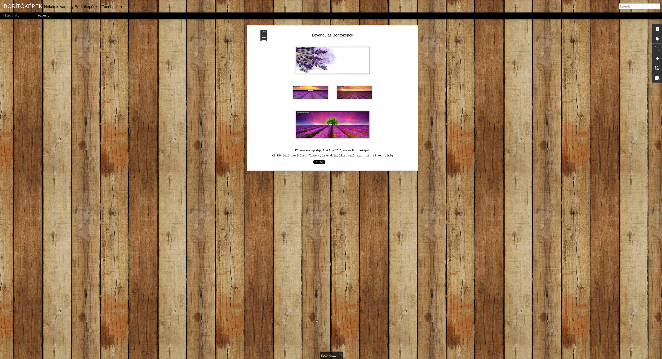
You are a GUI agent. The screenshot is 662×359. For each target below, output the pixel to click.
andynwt (333, 357)
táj (368, 132)
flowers (314, 132)
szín (360, 132)
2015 (286, 132)
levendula (329, 132)
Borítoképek (361, 126)
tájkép (377, 132)
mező (351, 132)
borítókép (299, 132)
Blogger (355, 357)
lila (342, 132)
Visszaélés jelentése (373, 357)
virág (389, 132)
